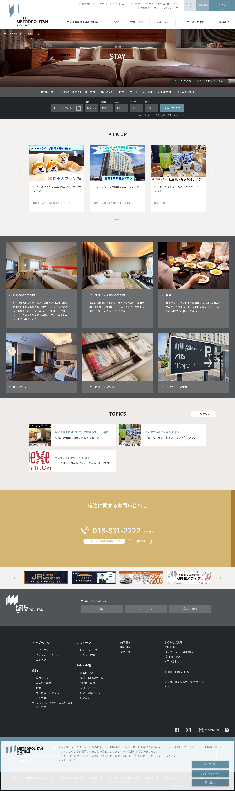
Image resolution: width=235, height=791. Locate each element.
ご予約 (222, 5)
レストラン (162, 22)
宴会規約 (85, 698)
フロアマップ (87, 688)
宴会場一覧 (86, 673)
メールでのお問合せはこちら (105, 541)
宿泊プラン (106, 92)
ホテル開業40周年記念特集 (82, 22)
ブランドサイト (190, 5)
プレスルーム (172, 647)
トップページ (41, 642)
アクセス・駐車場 (194, 22)
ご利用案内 (164, 92)
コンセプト (42, 660)
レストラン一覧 (89, 650)
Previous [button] (19, 174)
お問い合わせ (122, 3)
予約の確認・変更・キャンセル (169, 115)
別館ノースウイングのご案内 (78, 92)
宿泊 (116, 22)
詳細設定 (210, 782)
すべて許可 (210, 764)
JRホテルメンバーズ (143, 3)
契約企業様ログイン (168, 3)
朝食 (121, 92)
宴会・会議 (136, 22)
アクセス (125, 652)
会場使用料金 (87, 683)
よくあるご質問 (103, 3)
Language (203, 5)
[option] (56, 178)
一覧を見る (204, 414)
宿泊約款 (141, 541)
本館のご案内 (48, 92)
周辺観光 (224, 22)
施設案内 (86, 3)
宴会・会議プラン (90, 693)
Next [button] (215, 174)
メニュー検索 (87, 655)
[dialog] (117, 765)
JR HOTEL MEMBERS (176, 672)
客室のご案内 (43, 683)
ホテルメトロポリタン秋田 (19, 33)
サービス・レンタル (141, 92)
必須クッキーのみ (210, 773)
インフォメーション (47, 655)
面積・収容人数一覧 (91, 678)
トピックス (42, 650)
